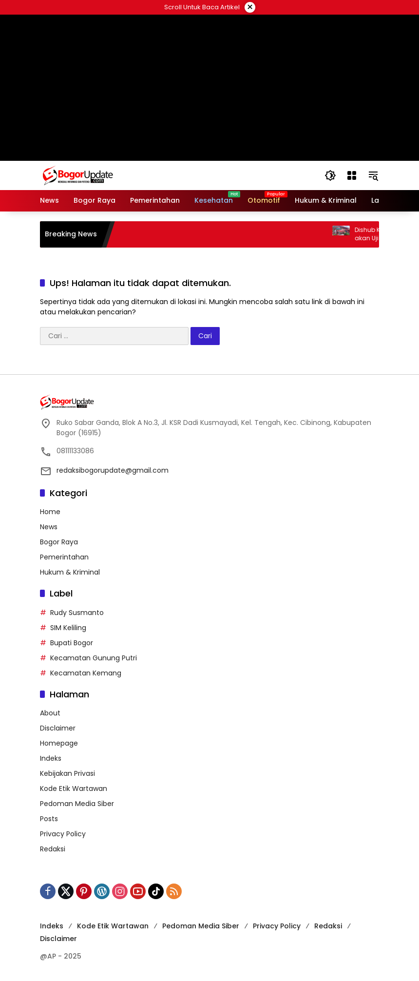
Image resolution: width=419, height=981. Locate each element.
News (48, 527)
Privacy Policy (63, 834)
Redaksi (52, 849)
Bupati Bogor (71, 643)
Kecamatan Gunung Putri (93, 658)
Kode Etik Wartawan (73, 788)
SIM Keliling (68, 628)
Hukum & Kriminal (70, 572)
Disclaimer (58, 728)
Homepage (59, 743)
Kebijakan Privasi (67, 773)
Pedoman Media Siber (77, 803)
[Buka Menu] (352, 175)
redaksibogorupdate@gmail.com (113, 470)
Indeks (50, 758)
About (50, 713)
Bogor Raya (59, 542)
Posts (49, 819)
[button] (330, 175)
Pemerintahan (64, 557)
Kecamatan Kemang (85, 673)
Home (50, 512)
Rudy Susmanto (77, 612)
